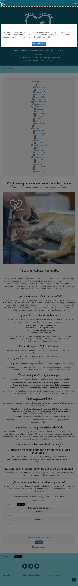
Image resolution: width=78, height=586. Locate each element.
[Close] (74, 26)
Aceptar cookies (39, 44)
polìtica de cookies (44, 37)
